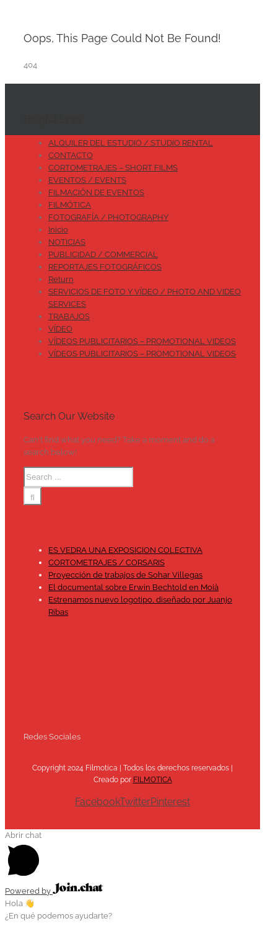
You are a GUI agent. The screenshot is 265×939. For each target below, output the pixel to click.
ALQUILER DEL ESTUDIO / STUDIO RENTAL (130, 143)
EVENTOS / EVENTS (87, 180)
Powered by (54, 891)
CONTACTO (70, 155)
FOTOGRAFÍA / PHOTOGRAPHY (108, 217)
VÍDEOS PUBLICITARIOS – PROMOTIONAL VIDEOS (142, 341)
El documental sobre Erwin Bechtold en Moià (133, 587)
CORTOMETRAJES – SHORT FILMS (113, 167)
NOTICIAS (66, 242)
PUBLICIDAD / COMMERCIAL (103, 254)
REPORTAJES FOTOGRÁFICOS (105, 266)
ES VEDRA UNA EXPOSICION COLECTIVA (125, 550)
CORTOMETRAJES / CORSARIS (106, 562)
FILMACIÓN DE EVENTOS (96, 192)
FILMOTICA (152, 779)
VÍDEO (60, 328)
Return (61, 279)
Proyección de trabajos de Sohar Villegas (125, 575)
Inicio (58, 229)
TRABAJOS (69, 316)
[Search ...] (78, 477)
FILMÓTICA (69, 204)
